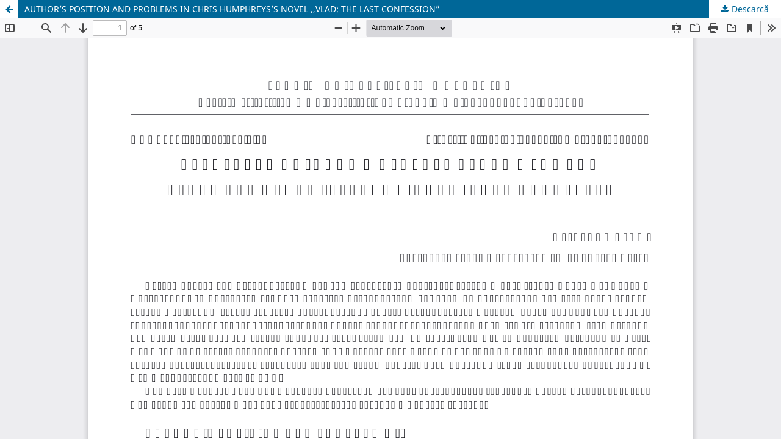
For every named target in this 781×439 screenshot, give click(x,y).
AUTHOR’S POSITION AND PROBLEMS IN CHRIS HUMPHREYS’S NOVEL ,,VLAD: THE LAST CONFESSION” (232, 9)
